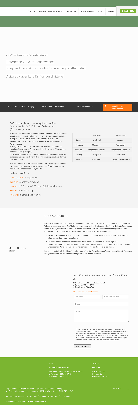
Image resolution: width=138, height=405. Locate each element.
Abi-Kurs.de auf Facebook (36, 396)
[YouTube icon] (118, 389)
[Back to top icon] (128, 389)
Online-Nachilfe (128, 11)
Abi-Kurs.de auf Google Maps (59, 396)
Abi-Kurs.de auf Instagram (16, 396)
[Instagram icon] (120, 389)
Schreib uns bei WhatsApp (60, 377)
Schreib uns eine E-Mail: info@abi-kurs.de (65, 371)
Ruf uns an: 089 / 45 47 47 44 (61, 374)
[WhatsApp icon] (114, 389)
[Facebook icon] (116, 389)
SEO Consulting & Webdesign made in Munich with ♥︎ (26, 401)
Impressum (39, 389)
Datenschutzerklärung (53, 389)
